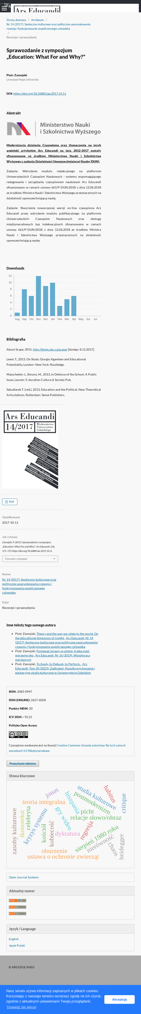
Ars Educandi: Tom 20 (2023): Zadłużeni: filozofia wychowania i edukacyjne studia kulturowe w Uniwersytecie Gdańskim (55, 668)
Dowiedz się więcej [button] (21, 1007)
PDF (11, 502)
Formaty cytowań (16, 559)
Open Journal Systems (24, 877)
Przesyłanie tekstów (23, 763)
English (14, 939)
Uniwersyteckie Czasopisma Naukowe (34, 5)
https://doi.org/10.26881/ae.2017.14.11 (39, 93)
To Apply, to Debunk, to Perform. (58, 664)
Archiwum (37, 20)
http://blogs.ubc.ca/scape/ (50, 349)
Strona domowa (16, 20)
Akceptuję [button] (119, 999)
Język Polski (17, 945)
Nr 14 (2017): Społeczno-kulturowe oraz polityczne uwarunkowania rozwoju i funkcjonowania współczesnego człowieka (48, 26)
